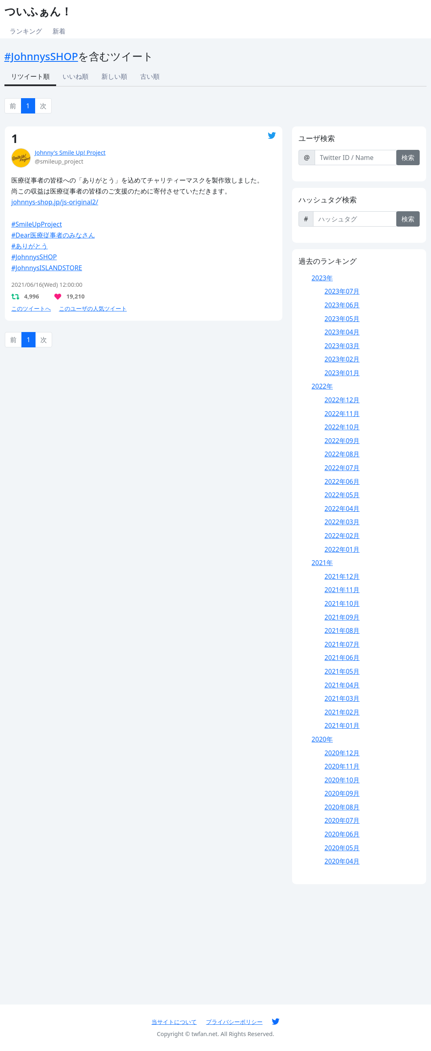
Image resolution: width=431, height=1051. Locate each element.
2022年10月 (342, 427)
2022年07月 (342, 467)
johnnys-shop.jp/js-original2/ (54, 202)
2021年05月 (342, 671)
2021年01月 (342, 725)
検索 (408, 157)
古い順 (150, 76)
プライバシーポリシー (234, 1022)
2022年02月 (342, 535)
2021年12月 (342, 576)
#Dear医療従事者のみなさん (53, 235)
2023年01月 (342, 372)
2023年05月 (342, 318)
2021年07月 (342, 644)
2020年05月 (342, 847)
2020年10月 (342, 780)
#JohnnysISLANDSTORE (46, 267)
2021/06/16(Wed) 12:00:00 (46, 284)
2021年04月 (342, 685)
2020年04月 (342, 861)
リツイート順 (30, 76)
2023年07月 (342, 291)
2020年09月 (342, 793)
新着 (59, 31)
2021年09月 (342, 617)
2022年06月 (342, 481)
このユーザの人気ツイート (93, 308)
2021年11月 (342, 589)
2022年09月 (342, 440)
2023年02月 (342, 359)
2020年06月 (342, 834)
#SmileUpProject (36, 224)
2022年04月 (342, 508)
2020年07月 (342, 820)
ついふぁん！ (38, 11)
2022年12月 (342, 399)
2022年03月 (342, 521)
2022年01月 (342, 549)
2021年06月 (342, 657)
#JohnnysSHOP (41, 56)
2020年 (322, 739)
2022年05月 (342, 494)
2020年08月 (342, 807)
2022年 (322, 386)
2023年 (322, 277)
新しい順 (114, 76)
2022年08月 (342, 454)
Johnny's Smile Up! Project (70, 152)
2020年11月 (342, 766)
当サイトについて (174, 1022)
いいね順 (75, 76)
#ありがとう (29, 246)
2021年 (322, 562)
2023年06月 (342, 305)
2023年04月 (342, 332)
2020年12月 (342, 752)
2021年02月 (342, 712)
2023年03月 (342, 345)
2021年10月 (342, 603)
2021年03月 (342, 698)
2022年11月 (342, 413)
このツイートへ (31, 308)
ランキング (26, 31)
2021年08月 (342, 630)
